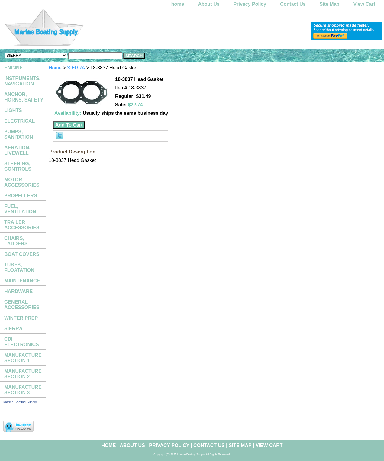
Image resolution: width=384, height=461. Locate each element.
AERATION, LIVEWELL (17, 150)
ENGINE (13, 67)
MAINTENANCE (22, 280)
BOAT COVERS (21, 254)
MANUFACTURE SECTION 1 (23, 358)
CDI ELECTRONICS (21, 342)
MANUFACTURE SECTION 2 (23, 374)
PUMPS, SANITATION (18, 134)
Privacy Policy (250, 4)
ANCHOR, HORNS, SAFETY (24, 97)
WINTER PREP (21, 318)
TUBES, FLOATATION (19, 267)
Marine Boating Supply (20, 402)
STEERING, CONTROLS (17, 166)
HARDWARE (18, 291)
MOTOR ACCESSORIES (21, 182)
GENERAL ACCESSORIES (21, 304)
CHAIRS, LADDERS (15, 241)
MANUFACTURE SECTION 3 (23, 390)
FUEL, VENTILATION (20, 209)
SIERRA (76, 67)
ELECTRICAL (19, 121)
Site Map (330, 4)
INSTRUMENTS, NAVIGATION (22, 81)
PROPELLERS (20, 195)
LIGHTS (13, 110)
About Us (209, 4)
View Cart (364, 4)
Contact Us (292, 4)
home (177, 4)
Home (55, 67)
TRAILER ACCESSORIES (21, 225)
